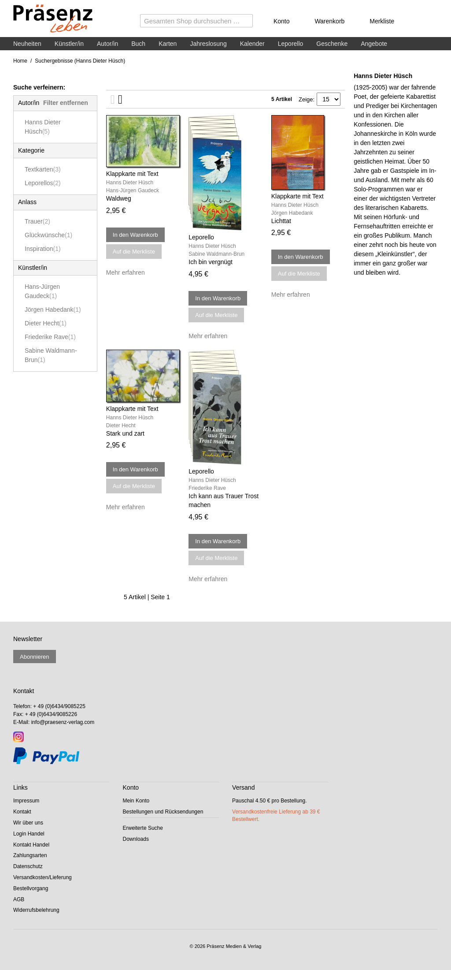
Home (20, 61)
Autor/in (107, 43)
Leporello (290, 43)
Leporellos (43, 183)
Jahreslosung (208, 43)
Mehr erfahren (125, 272)
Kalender (252, 43)
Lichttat (281, 220)
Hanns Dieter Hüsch (43, 127)
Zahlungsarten (30, 855)
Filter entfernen (65, 102)
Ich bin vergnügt (211, 261)
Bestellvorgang (30, 888)
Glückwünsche (48, 235)
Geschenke (331, 43)
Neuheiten (27, 43)
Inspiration (43, 248)
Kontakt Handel (31, 845)
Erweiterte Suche (143, 828)
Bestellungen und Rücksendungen (163, 812)
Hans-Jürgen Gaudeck (42, 291)
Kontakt (22, 812)
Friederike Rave (50, 336)
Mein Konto (136, 801)
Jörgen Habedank (53, 309)
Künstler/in (69, 43)
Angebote (374, 43)
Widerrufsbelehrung (36, 910)
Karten (168, 43)
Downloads (136, 839)
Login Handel (28, 834)
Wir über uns (28, 823)
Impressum (26, 801)
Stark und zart (125, 433)
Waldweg (118, 198)
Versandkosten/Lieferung (42, 877)
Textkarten (43, 169)
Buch (138, 43)
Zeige (306, 99)
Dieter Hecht (46, 323)
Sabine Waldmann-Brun (51, 355)
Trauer (37, 221)
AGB (18, 899)
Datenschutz (28, 866)
